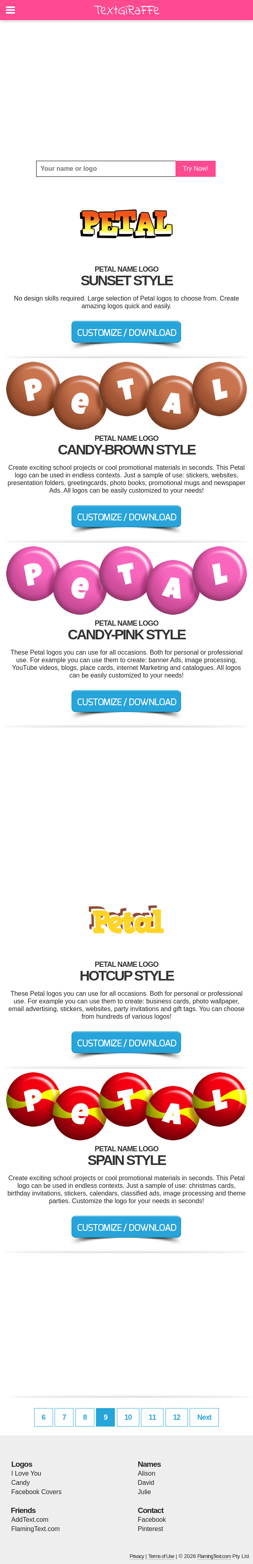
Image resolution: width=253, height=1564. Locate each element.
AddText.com (29, 1519)
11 (152, 1417)
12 (176, 1417)
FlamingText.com (35, 1528)
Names (149, 1464)
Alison (146, 1473)
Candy (20, 1482)
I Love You (26, 1473)
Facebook (152, 1519)
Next (204, 1417)
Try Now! (195, 168)
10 (128, 1417)
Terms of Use (161, 1556)
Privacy (137, 1556)
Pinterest (150, 1528)
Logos (21, 1464)
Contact (150, 1510)
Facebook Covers (36, 1491)
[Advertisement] (126, 90)
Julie (144, 1491)
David (146, 1482)
